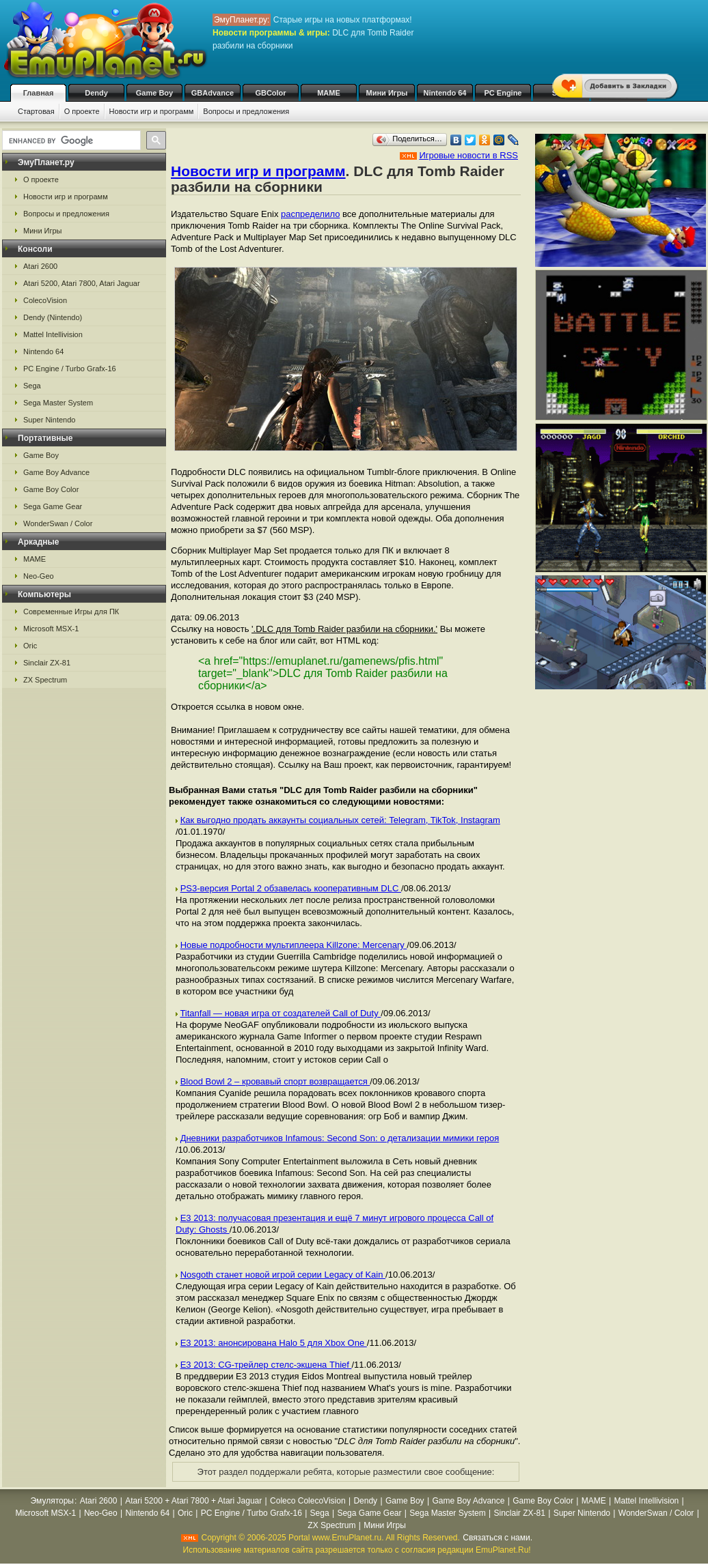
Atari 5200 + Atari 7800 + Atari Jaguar (193, 1501)
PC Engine (502, 93)
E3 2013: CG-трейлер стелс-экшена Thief (266, 1365)
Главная (38, 93)
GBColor (270, 93)
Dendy (96, 93)
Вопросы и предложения (246, 111)
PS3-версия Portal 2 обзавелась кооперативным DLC (290, 888)
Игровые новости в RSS (468, 155)
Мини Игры (387, 93)
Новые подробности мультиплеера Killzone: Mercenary (293, 945)
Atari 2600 (40, 266)
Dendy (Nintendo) (52, 317)
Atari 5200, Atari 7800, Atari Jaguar (81, 283)
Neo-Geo (38, 576)
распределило (310, 214)
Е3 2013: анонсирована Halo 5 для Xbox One (273, 1343)
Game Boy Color (51, 489)
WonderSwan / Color (57, 523)
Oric (30, 646)
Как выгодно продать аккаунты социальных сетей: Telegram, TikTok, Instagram (340, 820)
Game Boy (154, 93)
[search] (70, 140)
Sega (32, 386)
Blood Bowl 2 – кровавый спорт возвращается (275, 1081)
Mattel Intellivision (53, 334)
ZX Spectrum (45, 680)
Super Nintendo (49, 420)
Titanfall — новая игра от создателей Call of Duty (280, 1013)
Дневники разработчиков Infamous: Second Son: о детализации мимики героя (340, 1138)
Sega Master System (58, 403)
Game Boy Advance (56, 472)
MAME (328, 93)
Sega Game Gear (52, 506)
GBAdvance (212, 93)
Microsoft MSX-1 (51, 628)
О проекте (82, 111)
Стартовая (36, 111)
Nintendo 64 (445, 93)
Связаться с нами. (497, 1537)
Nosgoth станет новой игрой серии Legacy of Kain (282, 1274)
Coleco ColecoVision (308, 1501)
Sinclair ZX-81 (46, 663)
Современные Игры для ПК (71, 611)
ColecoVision (45, 300)
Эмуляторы (52, 1501)
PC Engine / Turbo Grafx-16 (69, 368)
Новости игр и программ (151, 111)
